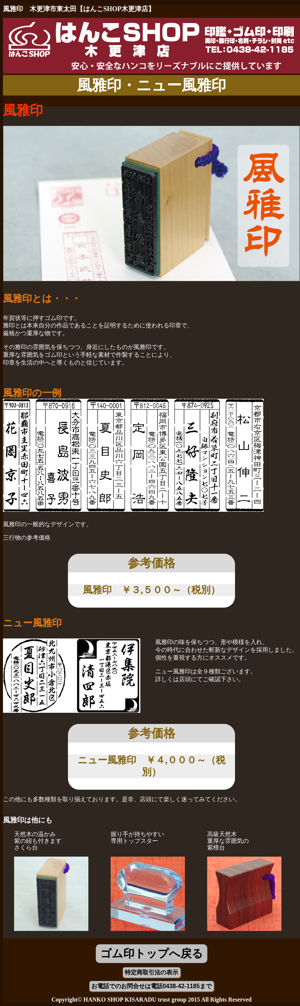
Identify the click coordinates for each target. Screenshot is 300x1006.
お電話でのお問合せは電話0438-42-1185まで (151, 986)
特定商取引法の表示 (151, 972)
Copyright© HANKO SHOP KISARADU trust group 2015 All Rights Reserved (151, 999)
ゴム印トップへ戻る (151, 953)
